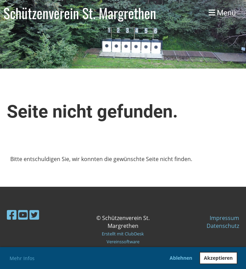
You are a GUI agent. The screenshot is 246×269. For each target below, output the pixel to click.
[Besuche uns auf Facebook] (11, 214)
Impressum (224, 218)
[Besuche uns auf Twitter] (34, 214)
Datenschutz (223, 226)
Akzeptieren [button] (218, 258)
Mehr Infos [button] (22, 258)
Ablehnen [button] (181, 258)
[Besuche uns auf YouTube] (23, 214)
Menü (222, 13)
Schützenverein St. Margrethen (79, 13)
